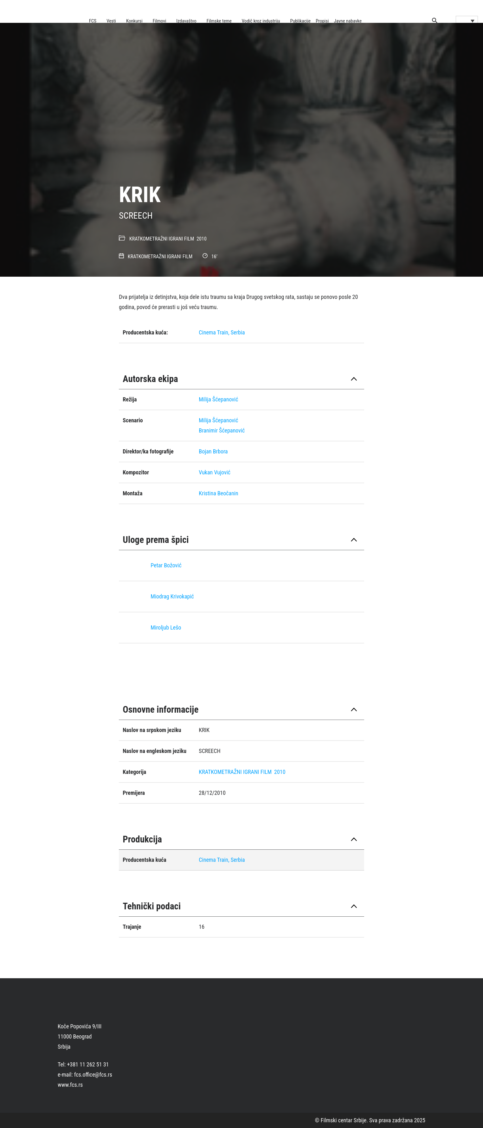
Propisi (322, 21)
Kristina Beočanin (218, 493)
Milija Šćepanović (218, 399)
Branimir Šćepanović (222, 430)
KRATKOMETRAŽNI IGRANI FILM (161, 239)
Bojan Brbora (213, 451)
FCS (93, 21)
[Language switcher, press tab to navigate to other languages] (467, 20)
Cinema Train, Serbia (222, 332)
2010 (201, 239)
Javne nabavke (348, 21)
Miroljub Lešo (166, 627)
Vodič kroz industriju (261, 21)
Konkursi (134, 21)
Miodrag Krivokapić (172, 596)
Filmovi (159, 21)
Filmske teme (219, 21)
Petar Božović (166, 565)
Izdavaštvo (186, 21)
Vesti (111, 21)
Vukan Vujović (214, 472)
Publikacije (300, 21)
